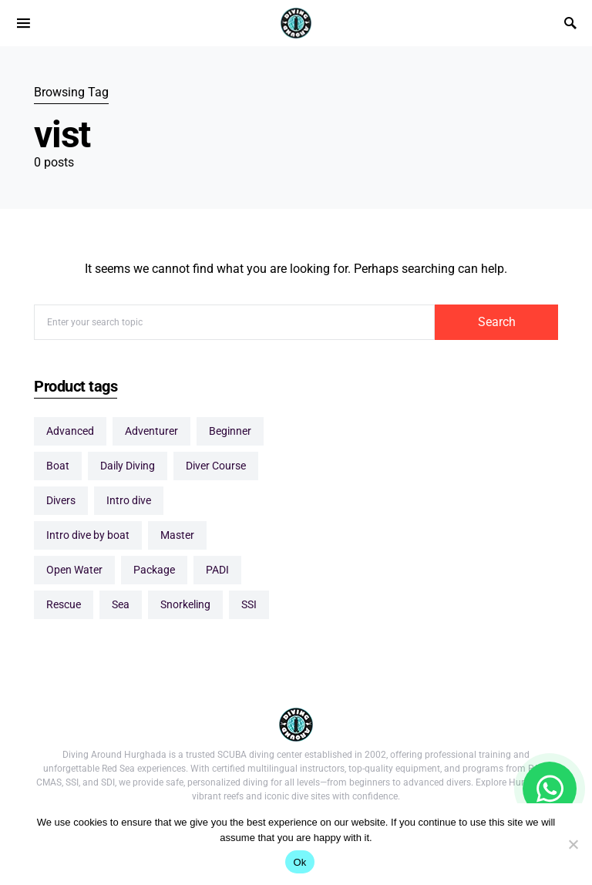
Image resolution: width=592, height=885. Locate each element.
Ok (299, 862)
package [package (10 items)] (154, 570)
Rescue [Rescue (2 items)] (63, 604)
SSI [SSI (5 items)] (249, 604)
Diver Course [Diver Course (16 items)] (216, 465)
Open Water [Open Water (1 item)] (74, 570)
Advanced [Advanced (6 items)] (70, 431)
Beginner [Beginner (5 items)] (230, 431)
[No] (572, 844)
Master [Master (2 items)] (177, 535)
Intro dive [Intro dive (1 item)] (128, 500)
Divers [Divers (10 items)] (61, 500)
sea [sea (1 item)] (121, 604)
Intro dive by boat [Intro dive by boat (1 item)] (88, 535)
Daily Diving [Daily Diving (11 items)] (127, 465)
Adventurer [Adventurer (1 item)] (151, 431)
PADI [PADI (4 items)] (217, 570)
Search (497, 322)
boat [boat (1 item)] (57, 465)
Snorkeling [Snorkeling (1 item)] (185, 604)
